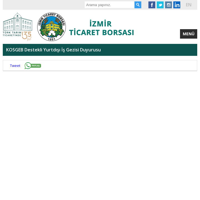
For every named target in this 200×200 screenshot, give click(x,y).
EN (189, 5)
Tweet (15, 65)
